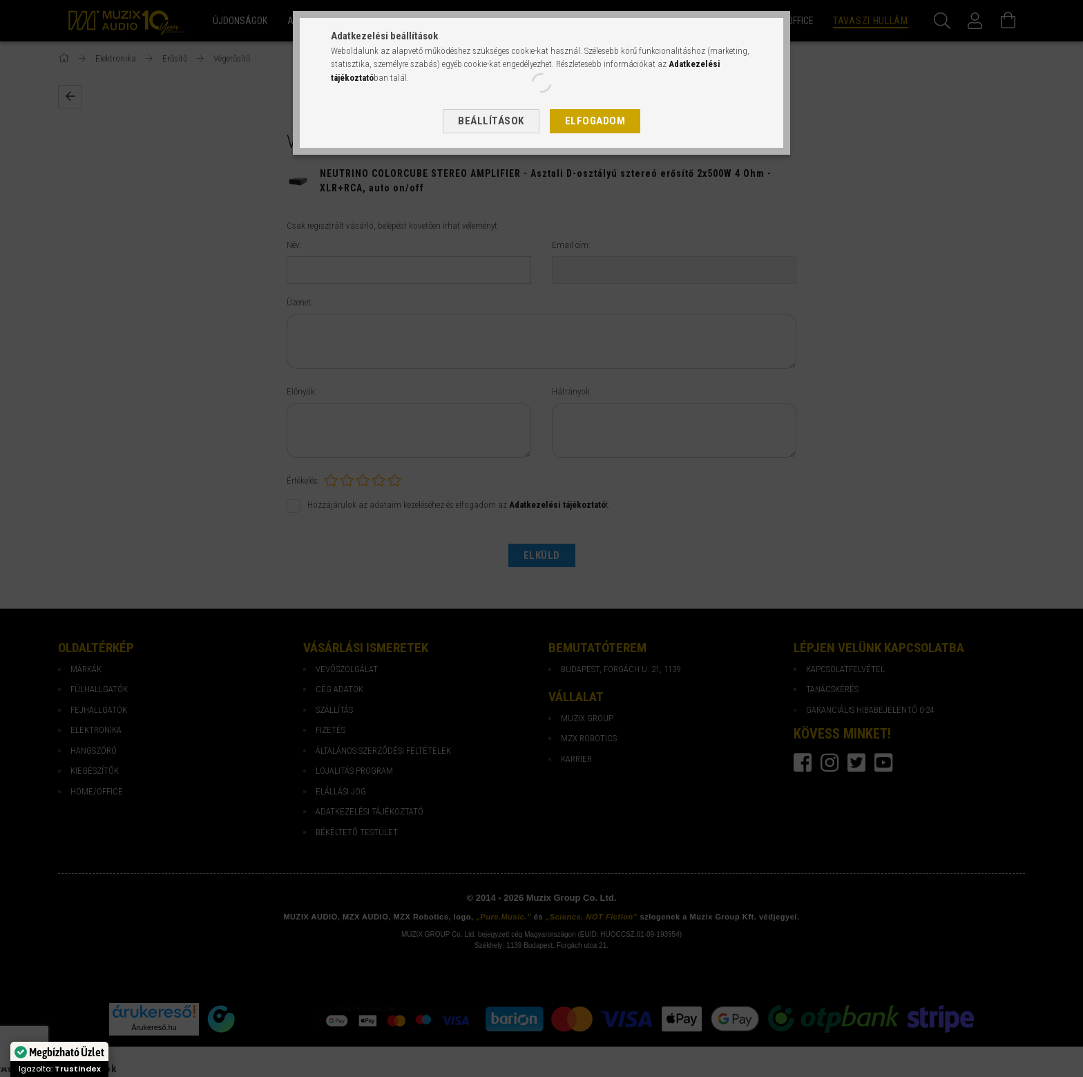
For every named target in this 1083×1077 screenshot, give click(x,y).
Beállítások (491, 121)
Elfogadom (595, 121)
